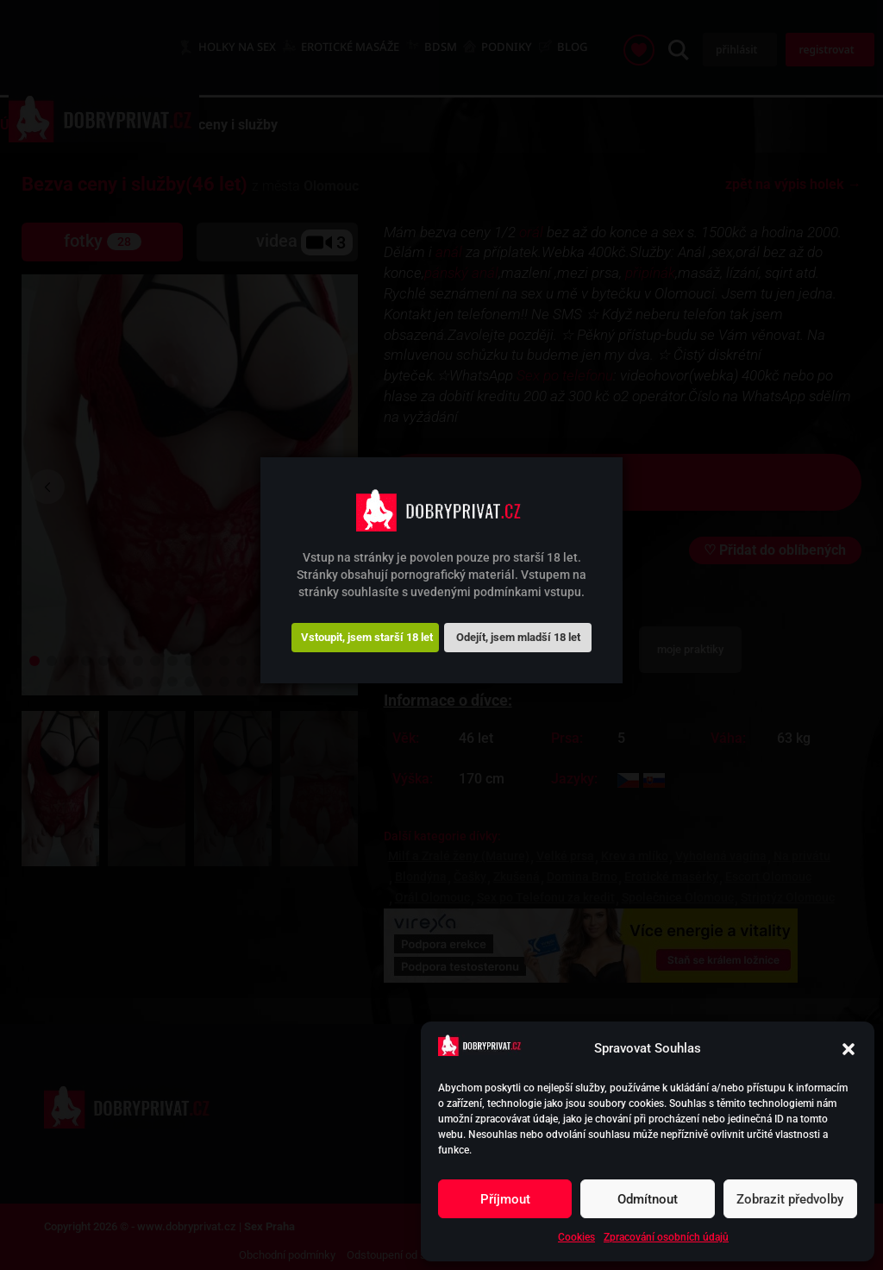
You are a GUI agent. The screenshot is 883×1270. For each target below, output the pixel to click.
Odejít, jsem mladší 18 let (518, 637)
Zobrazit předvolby (789, 1199)
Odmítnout (647, 1199)
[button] (848, 1049)
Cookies (576, 1237)
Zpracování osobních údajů (666, 1237)
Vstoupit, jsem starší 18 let (367, 637)
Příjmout (505, 1199)
